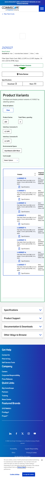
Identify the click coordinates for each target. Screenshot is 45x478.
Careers (4, 371)
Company (7, 366)
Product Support (14, 318)
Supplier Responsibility (31, 449)
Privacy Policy (22, 467)
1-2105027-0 (21, 178)
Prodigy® (5, 412)
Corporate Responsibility (11, 375)
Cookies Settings (14, 474)
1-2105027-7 (21, 264)
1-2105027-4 (21, 227)
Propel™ (5, 416)
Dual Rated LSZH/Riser (12, 151)
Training (5, 396)
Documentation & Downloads (20, 326)
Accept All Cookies (28, 474)
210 (5, 122)
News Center (6, 399)
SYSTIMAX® (6, 408)
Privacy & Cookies (31, 453)
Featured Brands (11, 403)
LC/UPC (7, 131)
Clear (8, 110)
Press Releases (7, 379)
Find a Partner (22, 74)
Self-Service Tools (8, 362)
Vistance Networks (22, 3)
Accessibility (13, 449)
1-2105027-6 (21, 252)
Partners (5, 392)
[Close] (42, 460)
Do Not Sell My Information (22, 456)
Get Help (6, 349)
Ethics (13, 453)
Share (33, 84)
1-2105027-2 (21, 203)
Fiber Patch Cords (9, 14)
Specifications (25, 187)
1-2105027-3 (21, 215)
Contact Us (6, 355)
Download (12, 84)
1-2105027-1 (21, 190)
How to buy (6, 359)
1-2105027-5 (21, 240)
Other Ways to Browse (17, 334)
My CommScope (8, 388)
